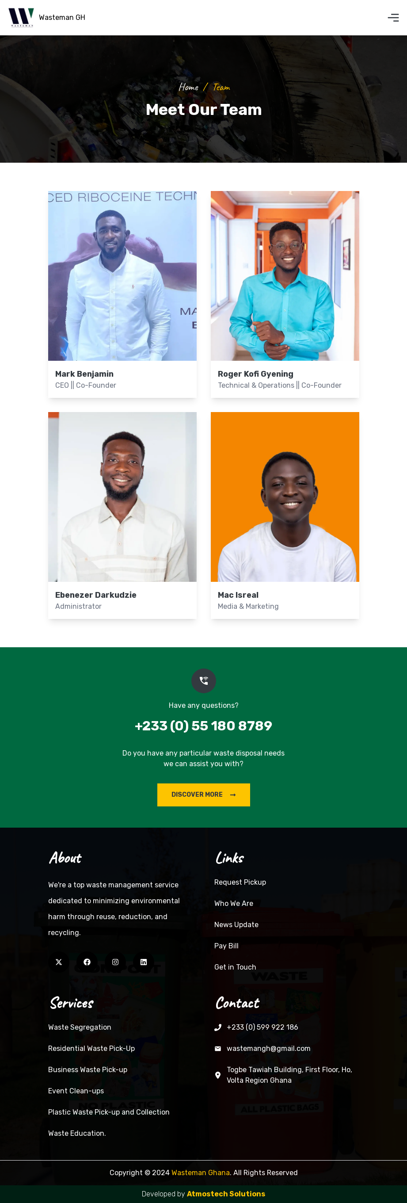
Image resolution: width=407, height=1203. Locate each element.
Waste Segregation (79, 1027)
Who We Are (233, 903)
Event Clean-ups (76, 1091)
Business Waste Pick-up (87, 1070)
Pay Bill (226, 946)
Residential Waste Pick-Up (91, 1048)
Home (188, 86)
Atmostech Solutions (226, 1194)
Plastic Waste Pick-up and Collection (109, 1112)
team (220, 86)
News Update (236, 924)
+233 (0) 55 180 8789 (203, 726)
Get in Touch (235, 967)
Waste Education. (77, 1133)
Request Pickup (240, 882)
